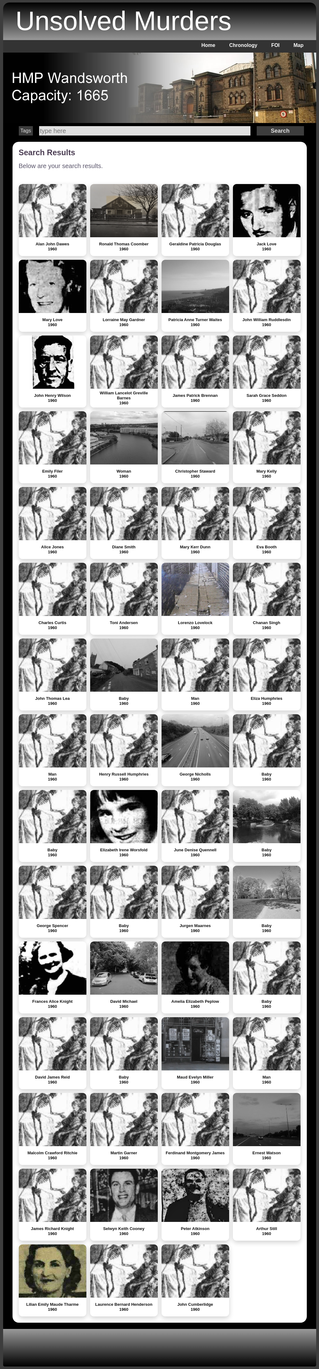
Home (208, 45)
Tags (25, 130)
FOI (275, 45)
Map (299, 45)
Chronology (243, 45)
